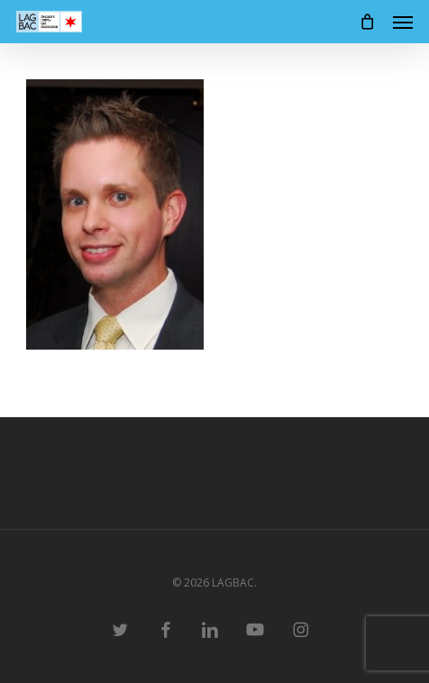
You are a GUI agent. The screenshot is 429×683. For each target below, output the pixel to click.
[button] (403, 22)
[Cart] (367, 21)
